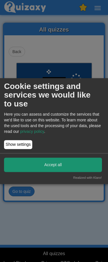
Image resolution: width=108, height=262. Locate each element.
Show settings (18, 144)
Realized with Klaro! (87, 177)
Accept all (53, 164)
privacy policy (32, 131)
